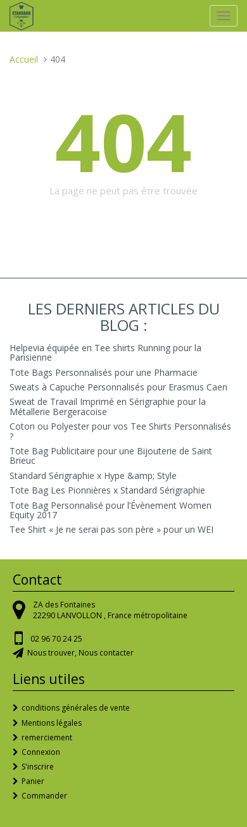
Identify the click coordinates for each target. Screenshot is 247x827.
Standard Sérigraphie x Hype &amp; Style (93, 475)
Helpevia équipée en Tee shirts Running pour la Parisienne (105, 352)
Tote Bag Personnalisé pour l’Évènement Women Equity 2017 (111, 510)
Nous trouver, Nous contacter (80, 652)
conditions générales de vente (76, 707)
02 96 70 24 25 (56, 638)
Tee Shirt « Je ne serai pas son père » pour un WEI (111, 529)
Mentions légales (52, 723)
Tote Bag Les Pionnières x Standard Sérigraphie (107, 490)
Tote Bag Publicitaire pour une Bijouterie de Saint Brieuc (111, 455)
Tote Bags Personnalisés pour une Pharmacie (104, 372)
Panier (33, 781)
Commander (44, 795)
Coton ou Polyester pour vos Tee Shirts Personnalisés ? (120, 431)
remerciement (47, 737)
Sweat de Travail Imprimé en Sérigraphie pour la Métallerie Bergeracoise (108, 406)
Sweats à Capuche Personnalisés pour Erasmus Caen (118, 387)
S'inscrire (38, 766)
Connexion (41, 752)
